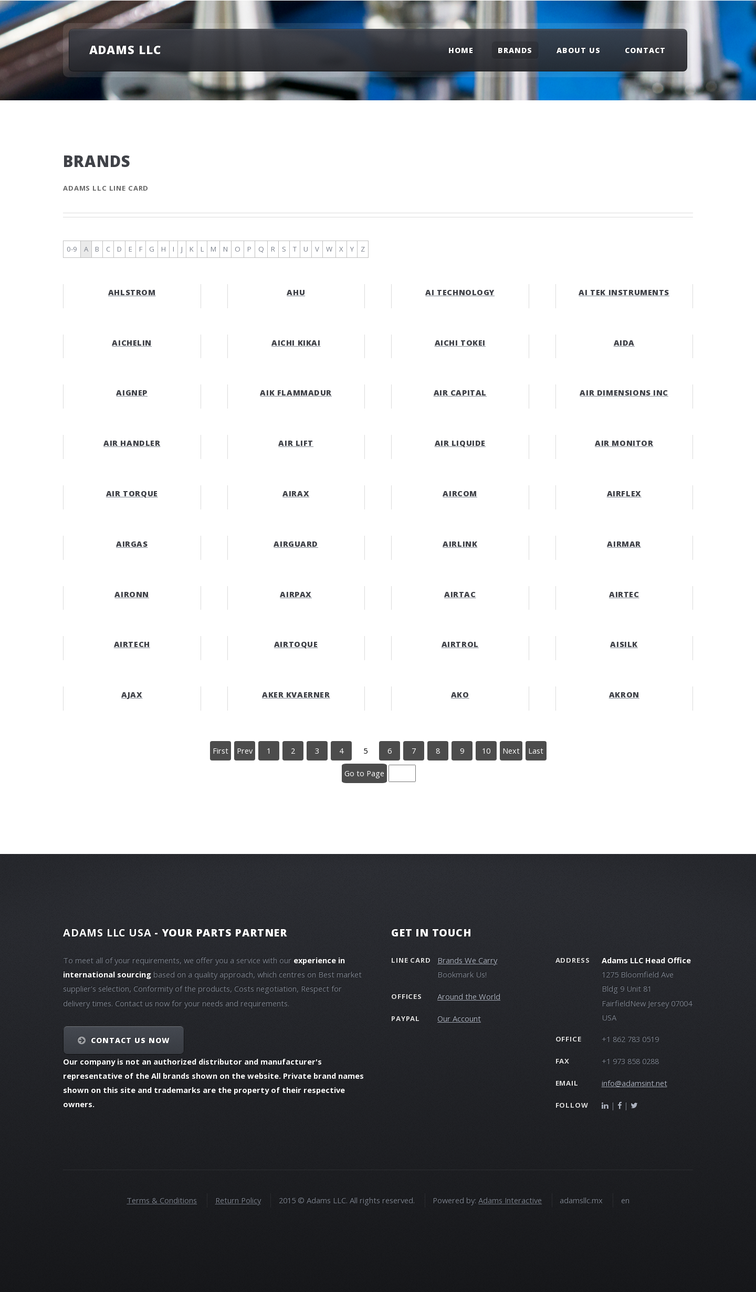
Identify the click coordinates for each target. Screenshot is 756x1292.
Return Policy (238, 1200)
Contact (645, 50)
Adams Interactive (510, 1200)
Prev (245, 750)
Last (535, 750)
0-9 (72, 249)
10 (486, 750)
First (220, 750)
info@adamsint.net (634, 1083)
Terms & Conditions (162, 1200)
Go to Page (364, 773)
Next (511, 750)
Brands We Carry (467, 960)
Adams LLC (125, 49)
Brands (515, 50)
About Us (578, 50)
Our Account (459, 1018)
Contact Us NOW (130, 1040)
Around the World (468, 996)
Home (461, 50)
